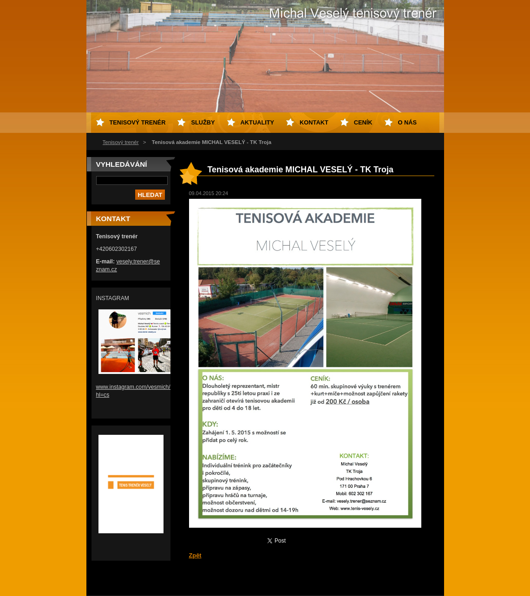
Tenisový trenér (121, 142)
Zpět (195, 555)
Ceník (363, 122)
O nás (407, 122)
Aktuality (258, 122)
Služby (203, 122)
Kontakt (314, 122)
